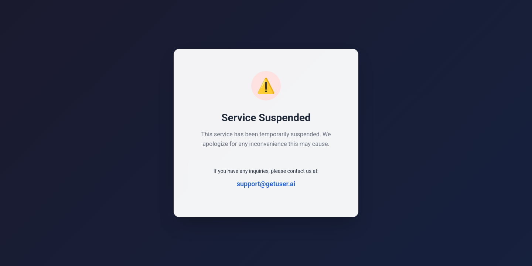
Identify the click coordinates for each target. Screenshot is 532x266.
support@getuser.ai (266, 184)
